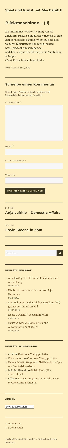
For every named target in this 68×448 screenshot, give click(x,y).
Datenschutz (15, 427)
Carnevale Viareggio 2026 (33, 354)
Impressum (14, 423)
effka (7, 68)
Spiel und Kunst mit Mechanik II (33, 10)
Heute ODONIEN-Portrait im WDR (28, 314)
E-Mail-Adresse (15, 160)
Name (9, 146)
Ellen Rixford (15, 358)
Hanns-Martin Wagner (21, 362)
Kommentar (13, 102)
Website (10, 175)
